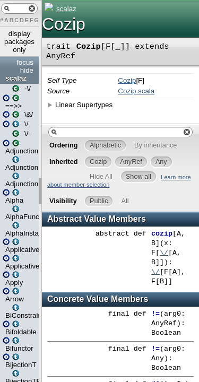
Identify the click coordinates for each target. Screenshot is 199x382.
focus (24, 62)
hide (26, 70)
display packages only (19, 42)
